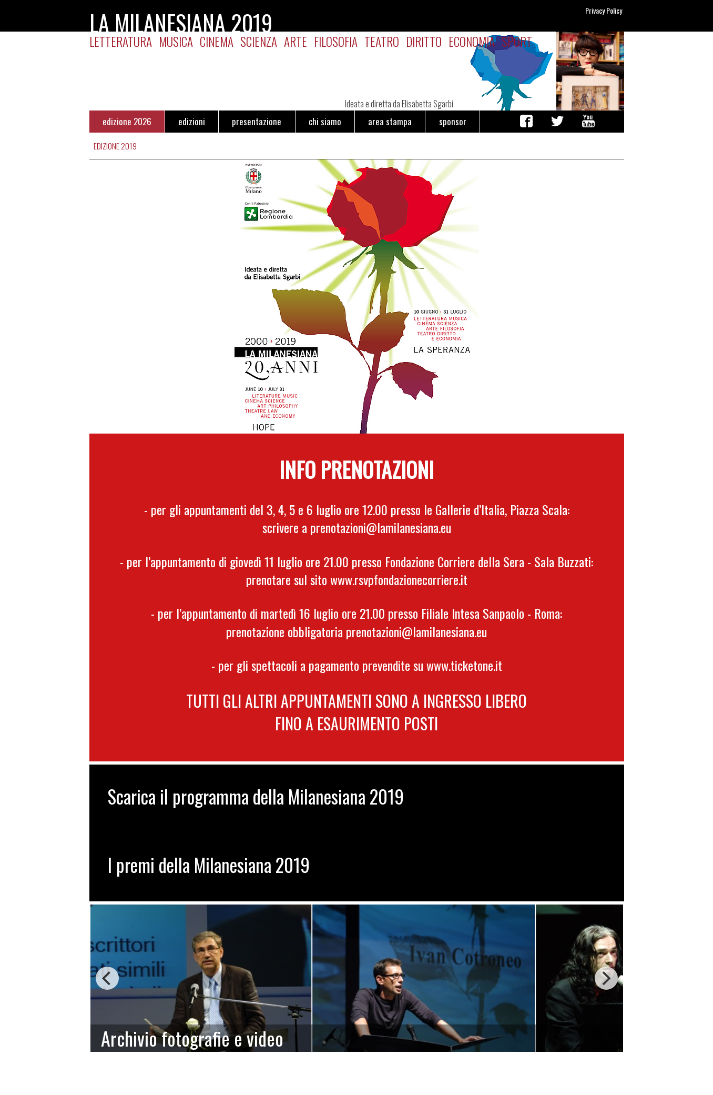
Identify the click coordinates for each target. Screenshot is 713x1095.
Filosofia (336, 41)
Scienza (258, 41)
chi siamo (325, 121)
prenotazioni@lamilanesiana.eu (416, 631)
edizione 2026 (127, 121)
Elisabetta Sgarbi (427, 103)
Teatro (381, 41)
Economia (472, 41)
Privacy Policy (603, 10)
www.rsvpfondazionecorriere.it (398, 579)
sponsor (452, 121)
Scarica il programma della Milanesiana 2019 (256, 796)
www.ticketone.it (464, 665)
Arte (295, 41)
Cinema (216, 41)
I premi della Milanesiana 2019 (209, 864)
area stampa (390, 121)
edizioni (191, 121)
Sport (517, 41)
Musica (176, 41)
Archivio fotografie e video (192, 1038)
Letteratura (120, 41)
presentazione (256, 121)
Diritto (424, 41)
